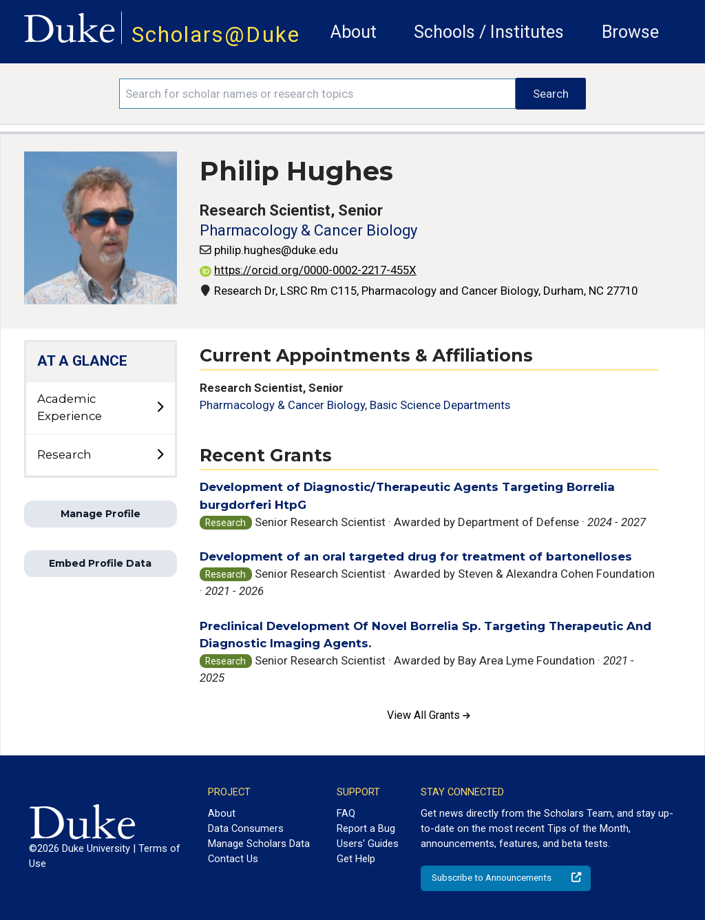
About (353, 32)
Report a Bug (366, 828)
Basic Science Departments (440, 405)
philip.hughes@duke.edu (276, 250)
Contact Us (233, 859)
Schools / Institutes (489, 32)
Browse (630, 32)
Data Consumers (246, 828)
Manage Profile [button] (100, 514)
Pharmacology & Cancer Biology (308, 230)
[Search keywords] (317, 94)
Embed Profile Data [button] (100, 563)
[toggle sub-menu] (159, 407)
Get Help (356, 859)
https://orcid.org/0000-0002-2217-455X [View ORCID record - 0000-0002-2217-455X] (308, 270)
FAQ (346, 813)
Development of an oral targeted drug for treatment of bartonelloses (416, 556)
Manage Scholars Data (259, 843)
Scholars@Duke (215, 35)
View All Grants (428, 715)
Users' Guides (368, 843)
